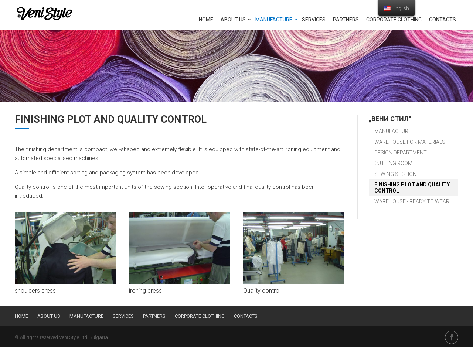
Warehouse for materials (409, 142)
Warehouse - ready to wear (411, 201)
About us (233, 20)
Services (314, 20)
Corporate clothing (394, 20)
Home (206, 20)
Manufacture (273, 20)
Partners (346, 20)
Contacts (442, 20)
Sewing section (395, 174)
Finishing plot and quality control (412, 187)
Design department (400, 153)
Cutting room (393, 163)
